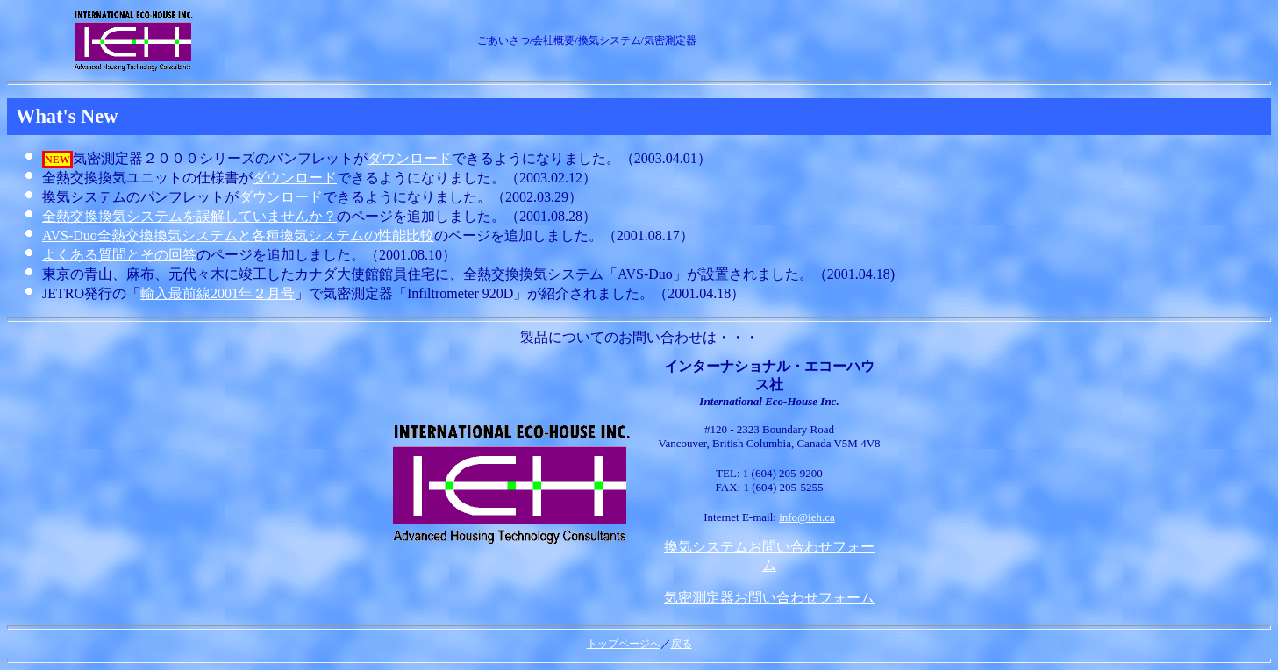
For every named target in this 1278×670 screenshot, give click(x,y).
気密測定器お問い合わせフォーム (769, 597)
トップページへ (623, 644)
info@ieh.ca (807, 517)
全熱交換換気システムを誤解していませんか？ (189, 216)
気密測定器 (670, 40)
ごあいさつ (503, 40)
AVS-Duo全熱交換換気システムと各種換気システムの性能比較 (238, 235)
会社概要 (553, 40)
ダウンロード (410, 158)
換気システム (609, 40)
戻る (681, 644)
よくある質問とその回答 (119, 254)
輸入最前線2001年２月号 (217, 293)
